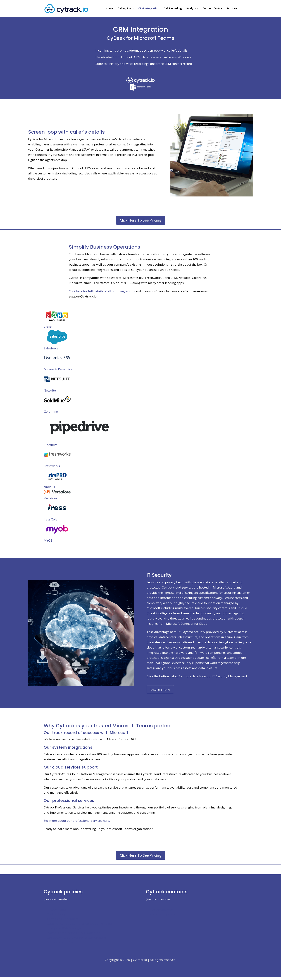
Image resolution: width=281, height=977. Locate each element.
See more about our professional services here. (77, 820)
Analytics (192, 8)
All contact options (162, 914)
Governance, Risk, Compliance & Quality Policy (79, 923)
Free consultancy (161, 910)
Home (109, 8)
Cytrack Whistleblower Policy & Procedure (76, 937)
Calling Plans (126, 8)
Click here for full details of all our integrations (102, 291)
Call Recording (173, 8)
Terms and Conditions (62, 919)
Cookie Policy (56, 914)
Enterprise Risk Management (67, 928)
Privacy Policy (56, 910)
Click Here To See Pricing (140, 220)
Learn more (160, 689)
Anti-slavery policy (60, 942)
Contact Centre (212, 8)
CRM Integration (148, 8)
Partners (232, 8)
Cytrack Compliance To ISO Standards (73, 933)
